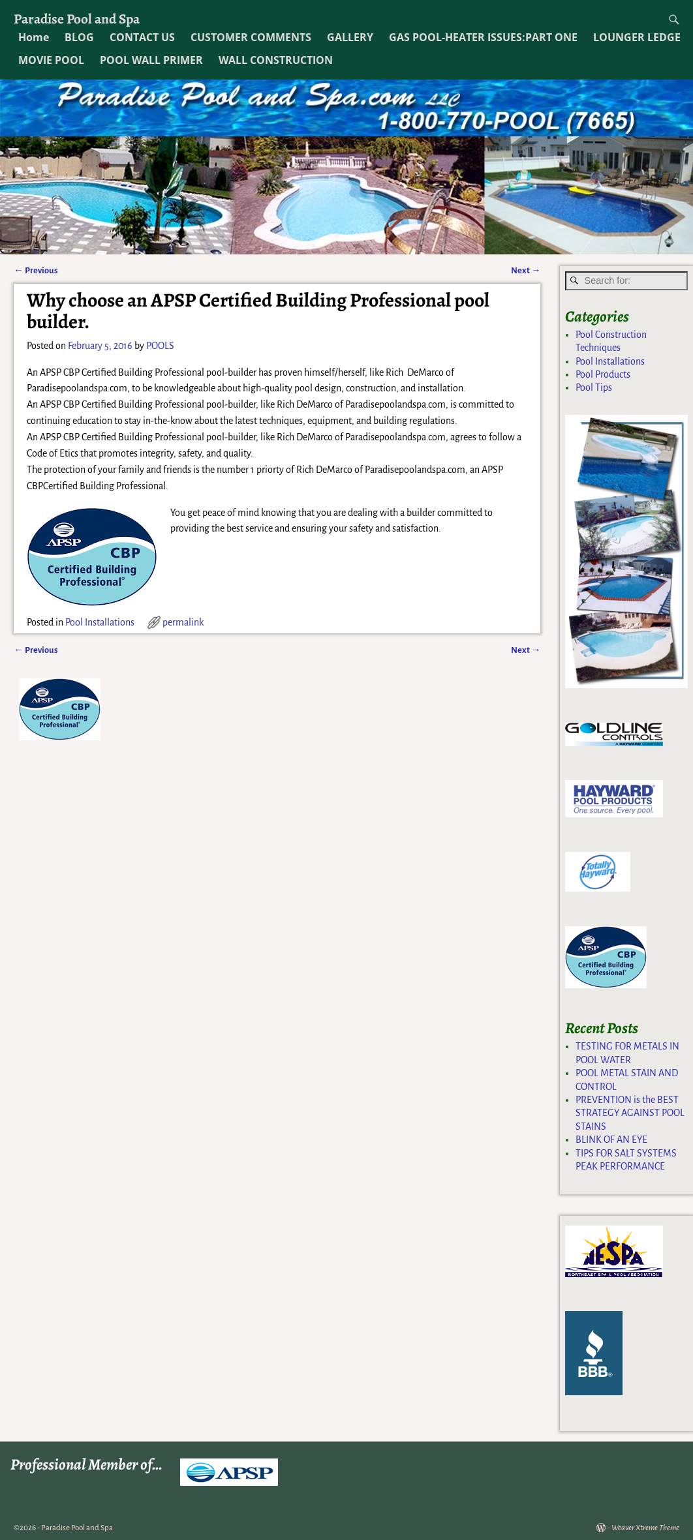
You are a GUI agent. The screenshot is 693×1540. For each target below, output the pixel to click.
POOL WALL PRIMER (151, 60)
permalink (183, 622)
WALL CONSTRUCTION (276, 60)
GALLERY (350, 37)
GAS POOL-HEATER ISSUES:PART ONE (483, 37)
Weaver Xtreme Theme (645, 1528)
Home (33, 37)
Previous (35, 270)
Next (525, 270)
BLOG (79, 37)
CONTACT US (142, 37)
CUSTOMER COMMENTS (251, 37)
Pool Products (603, 374)
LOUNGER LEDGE (637, 37)
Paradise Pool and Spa (77, 18)
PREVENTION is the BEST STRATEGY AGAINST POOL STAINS (630, 1113)
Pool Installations (99, 622)
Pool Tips (594, 387)
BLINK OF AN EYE (611, 1139)
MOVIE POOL (51, 60)
